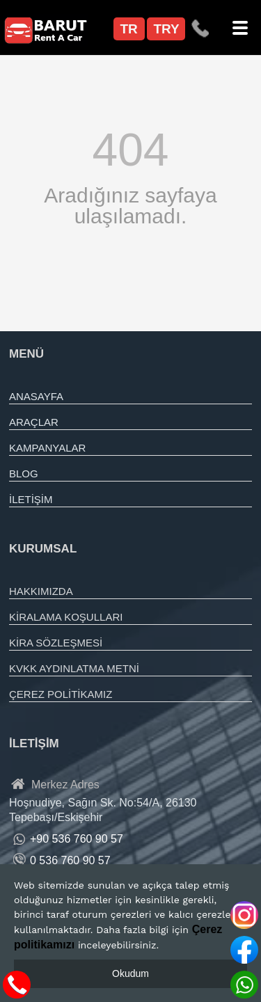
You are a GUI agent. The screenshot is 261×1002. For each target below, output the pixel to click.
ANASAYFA (36, 396)
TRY (167, 29)
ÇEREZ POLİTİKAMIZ (60, 694)
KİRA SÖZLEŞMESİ (55, 643)
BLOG (23, 473)
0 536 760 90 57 (70, 860)
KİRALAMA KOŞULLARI (65, 617)
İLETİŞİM (31, 499)
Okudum (130, 973)
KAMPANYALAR (47, 448)
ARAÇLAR (33, 422)
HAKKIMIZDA (41, 591)
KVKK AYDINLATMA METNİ (74, 668)
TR (129, 29)
